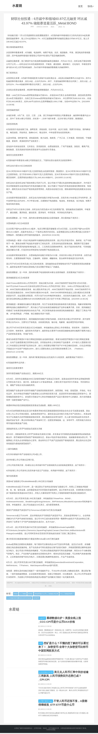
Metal (16, 594)
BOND (30, 594)
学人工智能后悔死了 (67, 594)
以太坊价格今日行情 (46, 672)
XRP (41, 643)
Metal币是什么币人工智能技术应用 (46, 594)
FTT (32, 27)
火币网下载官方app (46, 701)
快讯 (91, 6)
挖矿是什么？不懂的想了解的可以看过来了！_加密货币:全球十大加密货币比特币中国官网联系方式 (63, 647)
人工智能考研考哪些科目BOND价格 (19, 598)
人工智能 (23, 594)
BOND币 (36, 598)
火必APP (42, 618)
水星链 (17, 5)
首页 (80, 6)
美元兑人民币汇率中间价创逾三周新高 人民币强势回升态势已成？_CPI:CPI (63, 676)
